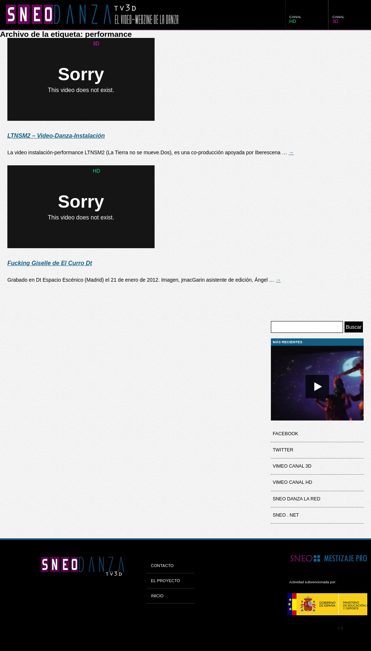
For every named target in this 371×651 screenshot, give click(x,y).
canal (338, 19)
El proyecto (165, 580)
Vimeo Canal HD (292, 482)
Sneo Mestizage (327, 559)
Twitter (283, 450)
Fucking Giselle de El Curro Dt (49, 263)
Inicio (157, 596)
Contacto (162, 565)
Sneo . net (286, 515)
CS (340, 628)
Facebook (285, 433)
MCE (327, 604)
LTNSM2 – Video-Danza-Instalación (56, 136)
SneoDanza (89, 14)
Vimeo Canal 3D (292, 466)
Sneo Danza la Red (296, 499)
